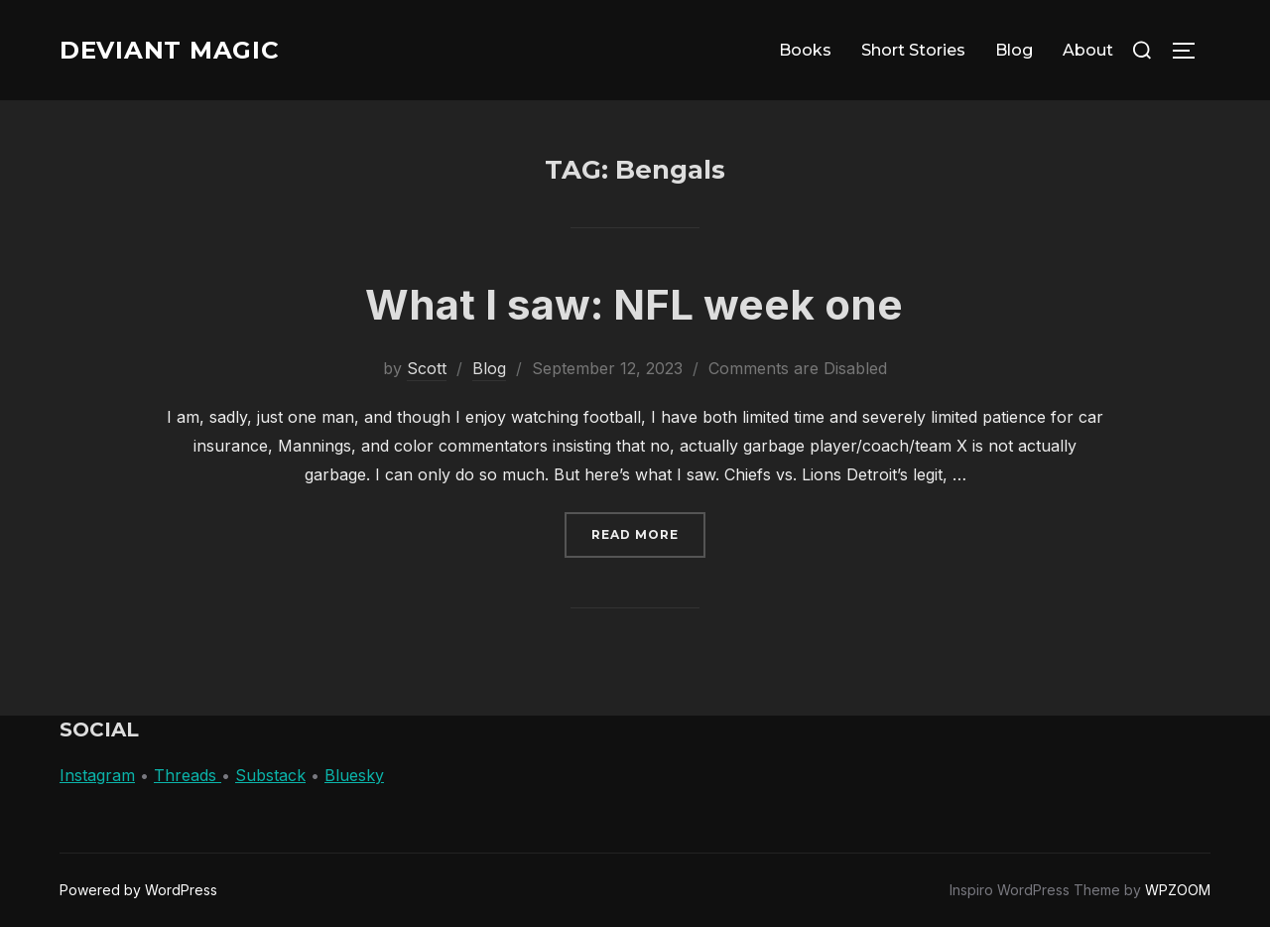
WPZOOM (1177, 889)
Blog (1014, 50)
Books (805, 50)
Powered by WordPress (138, 889)
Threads (187, 775)
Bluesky (354, 775)
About (1088, 50)
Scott (426, 368)
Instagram (97, 775)
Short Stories (913, 50)
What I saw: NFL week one (634, 304)
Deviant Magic (177, 50)
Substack (270, 775)
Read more (648, 533)
